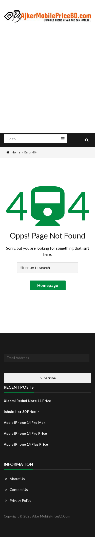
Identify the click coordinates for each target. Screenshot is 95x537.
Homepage (47, 285)
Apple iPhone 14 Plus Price (26, 444)
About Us (17, 478)
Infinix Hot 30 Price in (22, 411)
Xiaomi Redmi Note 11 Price (27, 401)
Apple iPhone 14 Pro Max (25, 422)
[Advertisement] (47, 78)
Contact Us (19, 489)
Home (13, 152)
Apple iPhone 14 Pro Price (25, 433)
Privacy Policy (20, 500)
